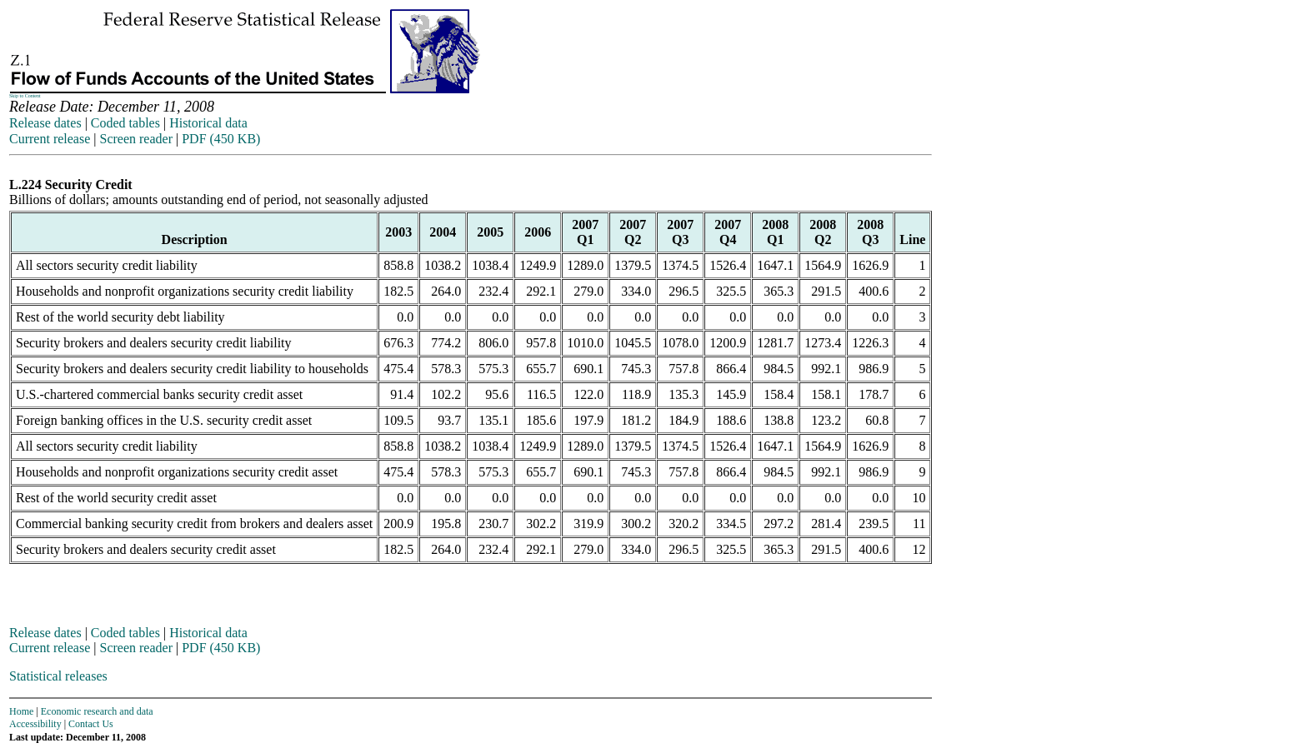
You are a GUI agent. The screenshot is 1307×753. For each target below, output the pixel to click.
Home (21, 711)
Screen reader (136, 139)
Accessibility (35, 724)
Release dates (45, 123)
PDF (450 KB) (221, 139)
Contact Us (90, 724)
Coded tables (125, 123)
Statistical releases (58, 676)
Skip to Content (25, 95)
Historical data (208, 123)
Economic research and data (97, 711)
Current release (49, 139)
